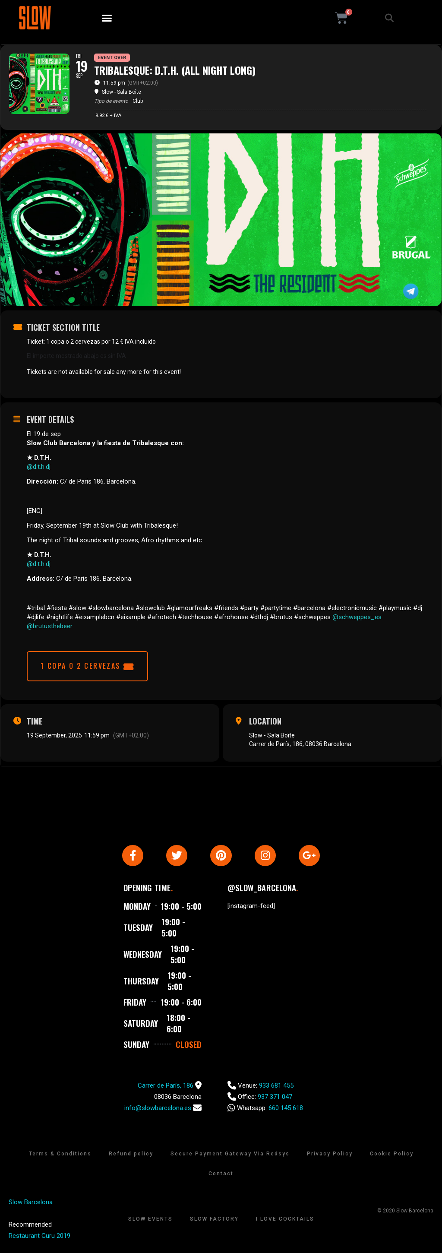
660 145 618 (285, 1111)
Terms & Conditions (60, 1157)
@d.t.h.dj (39, 467)
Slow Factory (214, 1222)
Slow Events (150, 1222)
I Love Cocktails (285, 1222)
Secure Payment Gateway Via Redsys (230, 1157)
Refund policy (131, 1157)
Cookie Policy (392, 1157)
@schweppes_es (357, 617)
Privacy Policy (330, 1157)
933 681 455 (276, 1088)
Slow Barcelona (31, 1205)
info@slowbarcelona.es (157, 1111)
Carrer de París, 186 (165, 1088)
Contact (221, 1177)
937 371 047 (275, 1100)
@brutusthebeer (50, 626)
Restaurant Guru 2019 (39, 1239)
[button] (107, 18)
